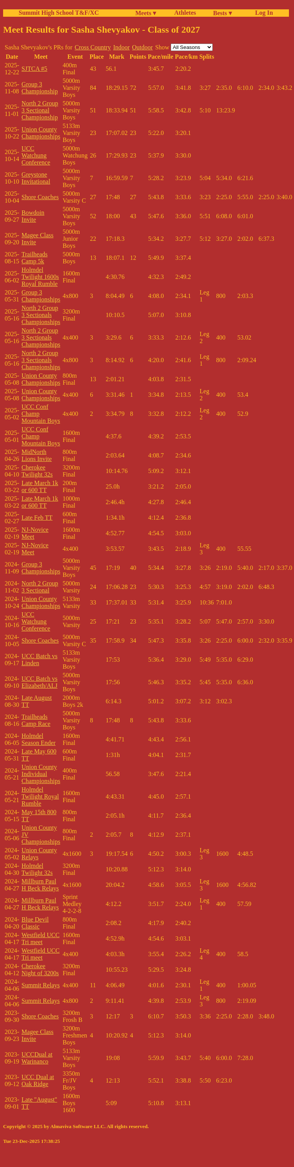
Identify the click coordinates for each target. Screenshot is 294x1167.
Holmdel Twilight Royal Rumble (40, 796)
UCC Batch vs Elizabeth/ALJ (39, 682)
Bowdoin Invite (32, 216)
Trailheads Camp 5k (34, 258)
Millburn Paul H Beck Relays (40, 885)
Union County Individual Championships (40, 774)
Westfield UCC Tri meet (40, 938)
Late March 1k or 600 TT (39, 486)
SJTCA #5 (34, 68)
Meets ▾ (145, 13)
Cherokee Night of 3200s (40, 969)
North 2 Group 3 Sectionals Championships (40, 315)
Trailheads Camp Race (35, 720)
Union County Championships (40, 133)
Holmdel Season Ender (38, 739)
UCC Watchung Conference (35, 155)
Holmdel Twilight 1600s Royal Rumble (40, 276)
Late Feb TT (36, 517)
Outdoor (142, 47)
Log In (262, 12)
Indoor (121, 47)
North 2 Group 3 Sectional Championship (39, 110)
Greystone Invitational (35, 178)
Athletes (185, 12)
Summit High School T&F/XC (59, 12)
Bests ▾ (222, 13)
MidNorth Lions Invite (36, 455)
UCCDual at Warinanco (36, 1058)
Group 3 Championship (39, 88)
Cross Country (93, 47)
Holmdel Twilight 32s (36, 869)
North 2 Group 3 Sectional (39, 587)
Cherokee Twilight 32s (36, 471)
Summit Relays (40, 985)
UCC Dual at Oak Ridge (37, 1080)
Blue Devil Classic (35, 923)
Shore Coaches (40, 197)
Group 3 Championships (40, 296)
